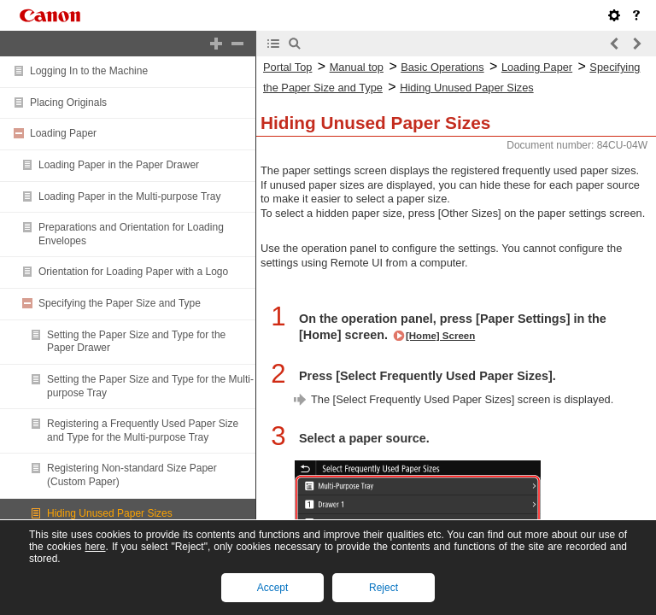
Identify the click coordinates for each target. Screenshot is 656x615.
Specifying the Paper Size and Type (119, 303)
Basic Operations (442, 67)
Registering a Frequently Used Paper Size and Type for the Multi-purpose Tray (142, 430)
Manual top (357, 67)
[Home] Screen (440, 336)
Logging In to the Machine (89, 71)
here (95, 547)
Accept (273, 588)
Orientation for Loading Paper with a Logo (133, 272)
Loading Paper (63, 133)
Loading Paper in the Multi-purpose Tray (129, 196)
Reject (383, 588)
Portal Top (287, 67)
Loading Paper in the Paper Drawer (118, 165)
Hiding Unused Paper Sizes (110, 513)
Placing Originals (68, 102)
